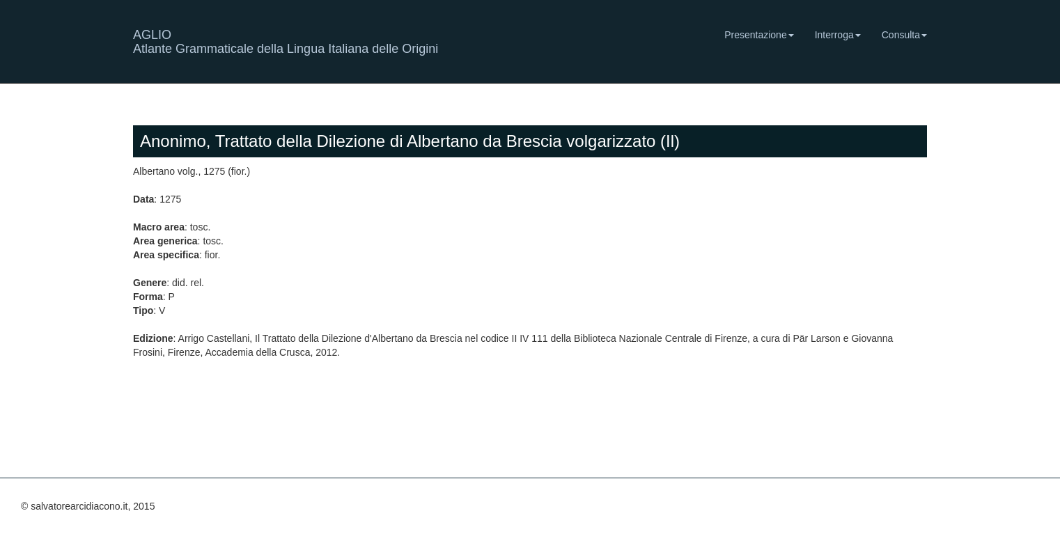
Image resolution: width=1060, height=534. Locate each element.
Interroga (838, 34)
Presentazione (759, 34)
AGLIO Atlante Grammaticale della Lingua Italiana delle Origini (285, 40)
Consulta (904, 34)
